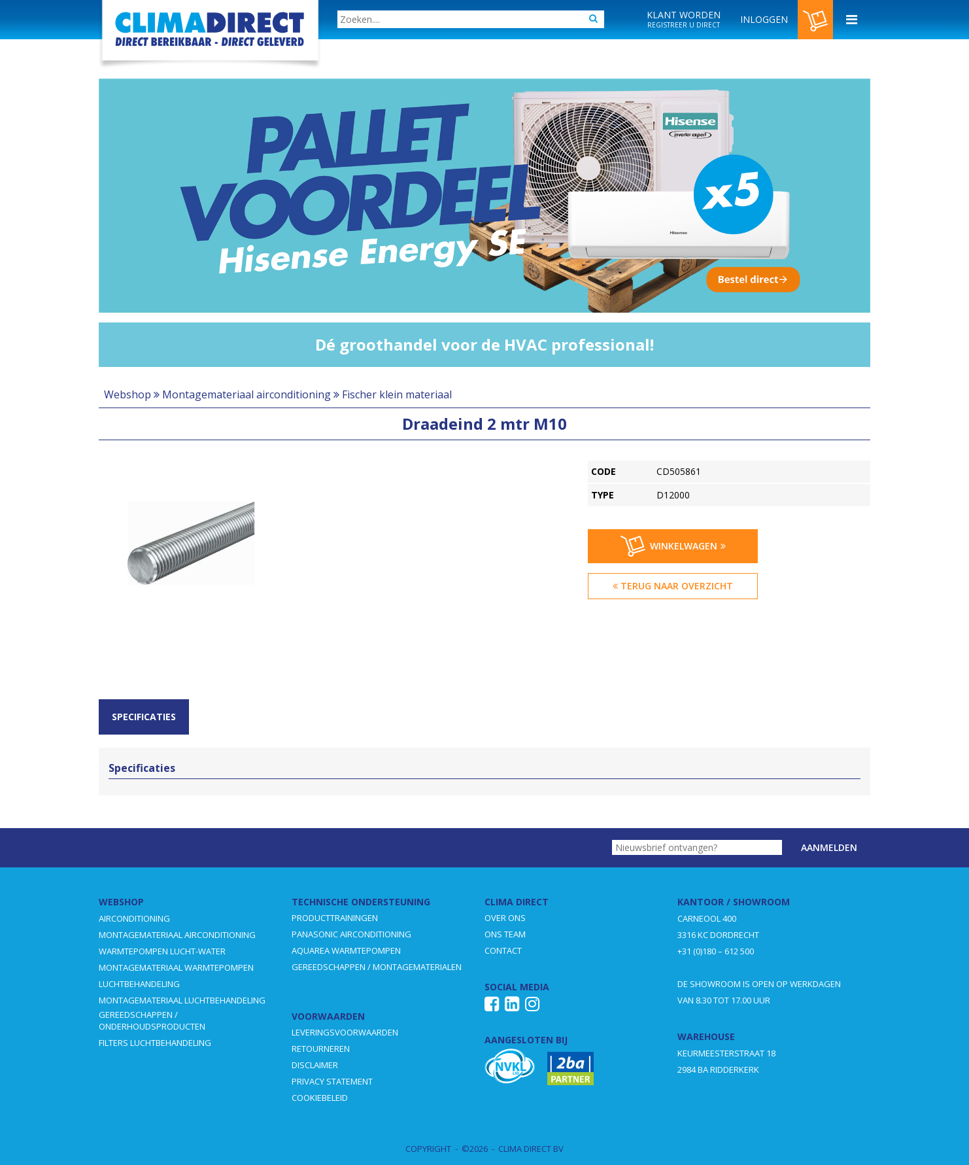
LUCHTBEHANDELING (139, 984)
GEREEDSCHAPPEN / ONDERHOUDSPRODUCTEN (152, 1020)
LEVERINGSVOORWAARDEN (345, 1032)
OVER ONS (505, 918)
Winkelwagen (673, 546)
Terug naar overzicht (673, 586)
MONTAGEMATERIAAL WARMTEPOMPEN (176, 967)
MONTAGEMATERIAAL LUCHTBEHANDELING (182, 1000)
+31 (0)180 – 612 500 (715, 951)
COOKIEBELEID (320, 1098)
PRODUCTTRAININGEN (335, 918)
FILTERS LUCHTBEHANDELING (155, 1043)
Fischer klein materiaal (397, 394)
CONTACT (503, 950)
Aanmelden (829, 847)
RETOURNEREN (321, 1048)
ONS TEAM (505, 934)
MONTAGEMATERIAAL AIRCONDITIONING (177, 935)
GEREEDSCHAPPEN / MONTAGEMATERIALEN (377, 967)
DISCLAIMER (315, 1065)
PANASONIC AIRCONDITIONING (351, 934)
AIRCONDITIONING (134, 918)
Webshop (127, 394)
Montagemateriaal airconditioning (246, 394)
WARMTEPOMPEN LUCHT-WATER (162, 951)
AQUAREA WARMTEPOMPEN (346, 950)
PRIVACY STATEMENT (332, 1081)
